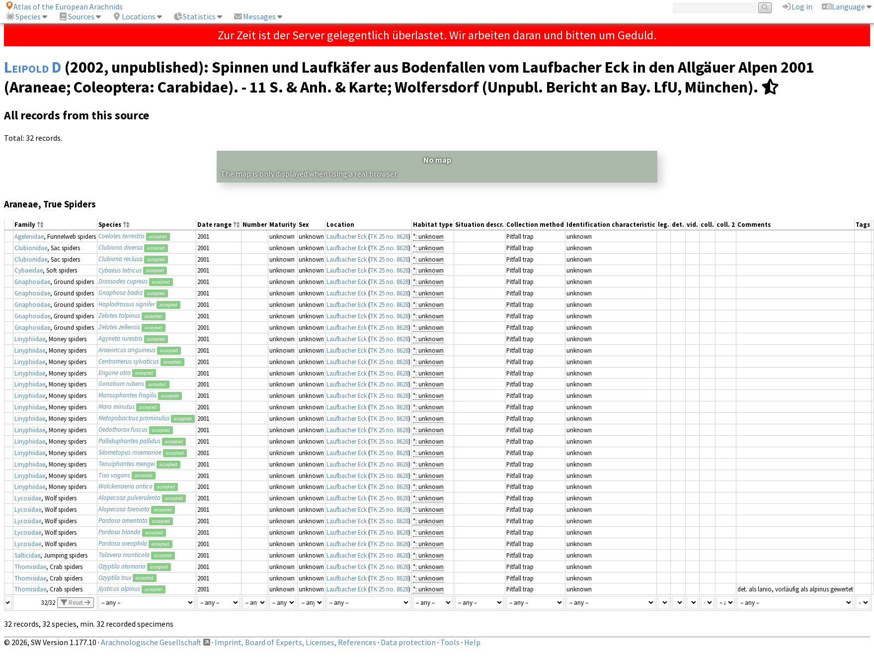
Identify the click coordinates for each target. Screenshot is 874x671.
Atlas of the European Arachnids (64, 6)
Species (23, 16)
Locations (134, 16)
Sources (76, 16)
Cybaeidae (28, 270)
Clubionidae (30, 248)
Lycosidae (27, 498)
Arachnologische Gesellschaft (151, 642)
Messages (254, 16)
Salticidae (27, 555)
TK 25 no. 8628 (389, 236)
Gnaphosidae (32, 282)
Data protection (408, 642)
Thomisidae (30, 567)
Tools (450, 642)
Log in (797, 6)
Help (472, 642)
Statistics (194, 16)
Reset (75, 602)
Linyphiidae (29, 339)
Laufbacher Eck (346, 236)
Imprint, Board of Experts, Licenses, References (295, 642)
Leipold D (33, 67)
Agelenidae (29, 236)
